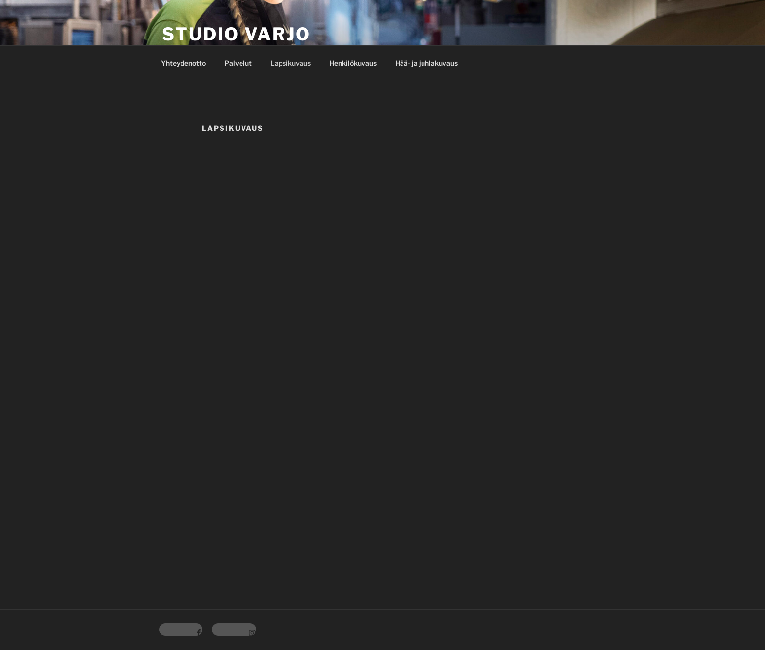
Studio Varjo (236, 34)
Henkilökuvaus (353, 63)
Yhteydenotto (183, 63)
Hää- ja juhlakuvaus (426, 63)
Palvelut (238, 63)
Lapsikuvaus (290, 63)
